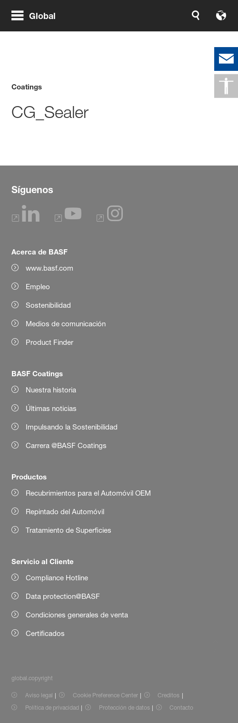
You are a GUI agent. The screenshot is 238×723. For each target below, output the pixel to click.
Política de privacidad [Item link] (52, 707)
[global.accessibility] (226, 86)
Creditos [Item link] (168, 695)
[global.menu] (37, 27)
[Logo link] (196, 27)
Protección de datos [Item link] (124, 707)
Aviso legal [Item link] (39, 695)
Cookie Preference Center (105, 695)
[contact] (226, 59)
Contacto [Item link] (181, 707)
